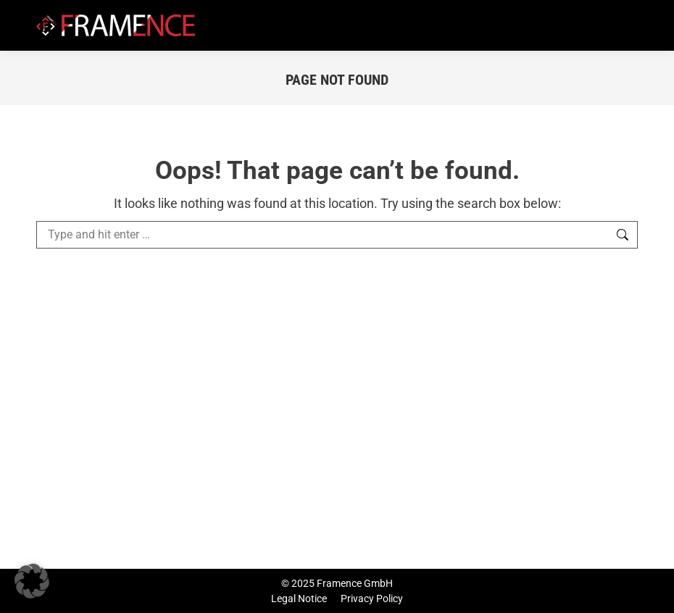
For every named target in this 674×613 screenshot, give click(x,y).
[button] (32, 581)
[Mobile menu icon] (629, 25)
